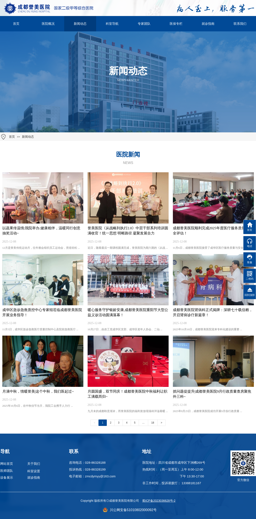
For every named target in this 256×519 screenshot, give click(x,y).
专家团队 (144, 23)
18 (152, 422)
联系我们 (240, 23)
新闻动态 (28, 136)
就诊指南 (208, 23)
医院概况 (48, 23)
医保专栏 (176, 23)
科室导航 (112, 23)
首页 (12, 136)
